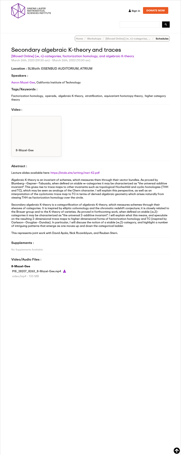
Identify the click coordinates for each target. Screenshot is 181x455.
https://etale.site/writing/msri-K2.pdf (75, 177)
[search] (139, 24)
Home (79, 43)
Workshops (94, 43)
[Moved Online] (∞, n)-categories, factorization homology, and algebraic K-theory (72, 60)
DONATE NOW (155, 10)
